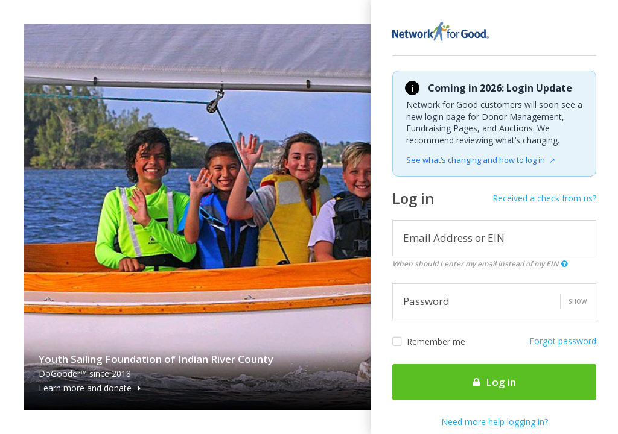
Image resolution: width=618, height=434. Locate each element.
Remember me (428, 342)
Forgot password (562, 341)
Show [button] (578, 301)
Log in (494, 382)
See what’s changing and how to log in (480, 159)
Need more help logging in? (494, 421)
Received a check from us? (544, 198)
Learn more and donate (90, 388)
